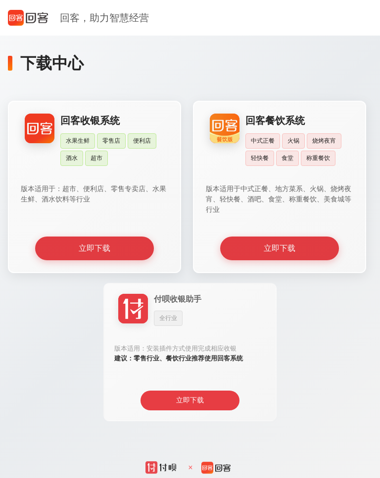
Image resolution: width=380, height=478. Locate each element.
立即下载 (94, 248)
